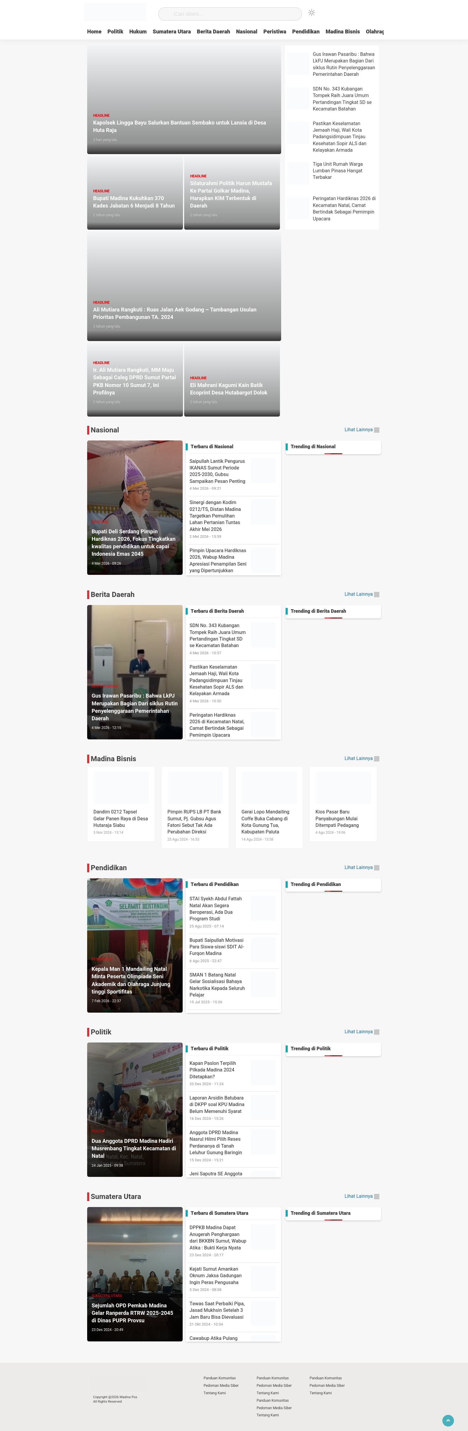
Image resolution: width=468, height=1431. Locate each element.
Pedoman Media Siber (221, 1385)
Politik (115, 32)
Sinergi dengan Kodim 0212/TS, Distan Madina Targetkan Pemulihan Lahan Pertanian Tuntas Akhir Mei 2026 (234, 519)
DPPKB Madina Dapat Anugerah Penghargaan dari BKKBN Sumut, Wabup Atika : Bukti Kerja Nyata (234, 1241)
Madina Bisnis (343, 32)
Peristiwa (274, 32)
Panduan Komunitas (220, 1378)
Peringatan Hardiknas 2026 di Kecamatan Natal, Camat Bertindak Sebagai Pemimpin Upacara (234, 728)
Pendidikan (306, 32)
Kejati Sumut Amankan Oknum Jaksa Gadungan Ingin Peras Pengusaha (234, 1279)
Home (94, 32)
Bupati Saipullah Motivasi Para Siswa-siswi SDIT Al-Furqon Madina (234, 950)
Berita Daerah (213, 32)
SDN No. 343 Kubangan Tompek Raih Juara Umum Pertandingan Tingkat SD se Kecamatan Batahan (234, 639)
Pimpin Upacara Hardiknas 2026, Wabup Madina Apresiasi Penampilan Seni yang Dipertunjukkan (234, 564)
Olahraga (377, 32)
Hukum (138, 32)
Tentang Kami (215, 1393)
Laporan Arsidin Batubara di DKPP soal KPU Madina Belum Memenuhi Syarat (234, 1108)
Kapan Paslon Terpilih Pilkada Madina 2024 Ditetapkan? (234, 1073)
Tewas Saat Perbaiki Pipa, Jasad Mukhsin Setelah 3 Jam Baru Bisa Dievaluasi (234, 1313)
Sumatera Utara (172, 32)
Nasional (246, 32)
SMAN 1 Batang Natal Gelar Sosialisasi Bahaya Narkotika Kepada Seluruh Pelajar (234, 988)
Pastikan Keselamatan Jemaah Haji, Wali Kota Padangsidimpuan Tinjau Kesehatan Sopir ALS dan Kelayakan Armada (234, 684)
